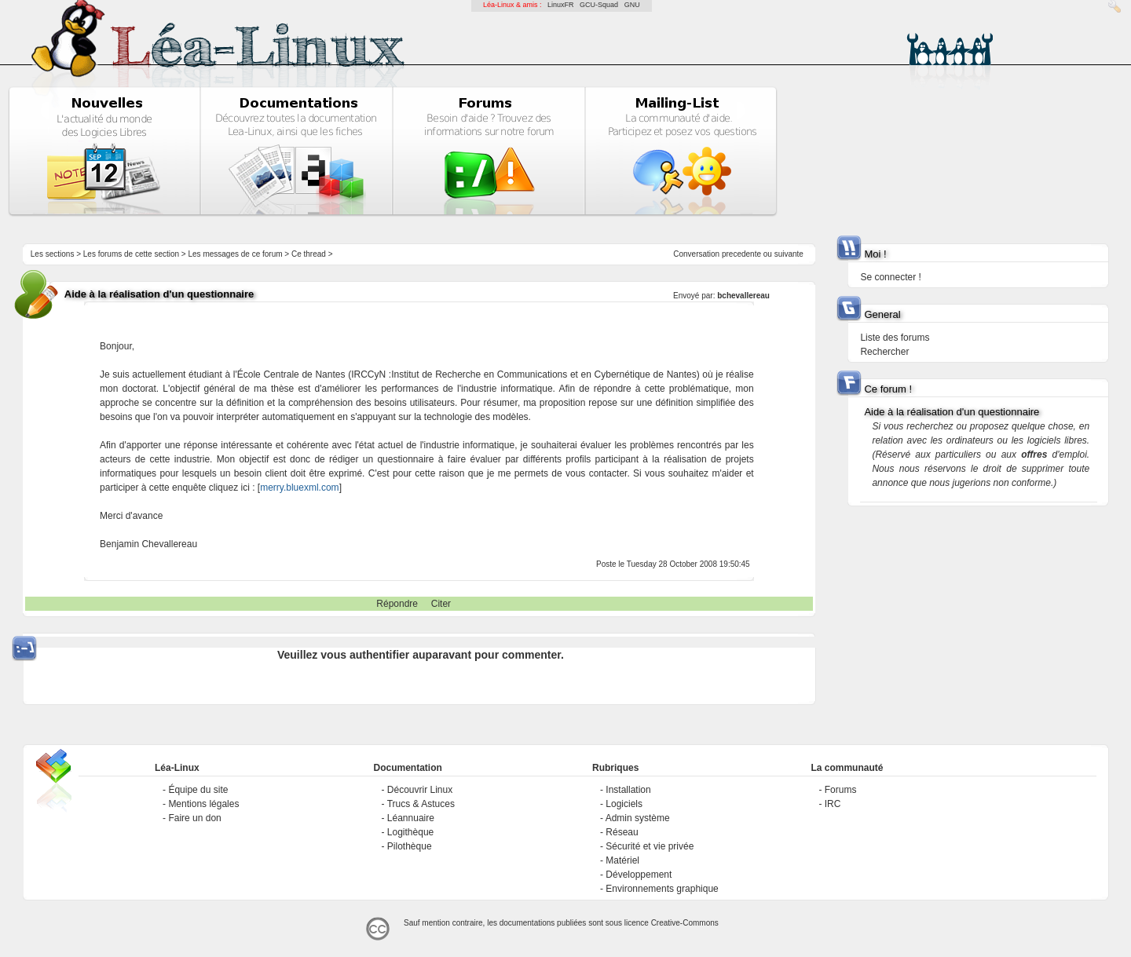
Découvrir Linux (419, 789)
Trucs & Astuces (421, 803)
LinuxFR (560, 5)
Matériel (622, 860)
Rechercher (884, 351)
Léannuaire (410, 818)
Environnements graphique (662, 888)
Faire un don (194, 818)
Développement (639, 874)
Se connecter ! (890, 277)
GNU (632, 5)
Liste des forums (894, 337)
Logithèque (410, 832)
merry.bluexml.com (299, 487)
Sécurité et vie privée (650, 846)
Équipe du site (198, 789)
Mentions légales (203, 803)
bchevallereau (743, 295)
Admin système (638, 818)
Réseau (622, 832)
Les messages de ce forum (235, 254)
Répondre (397, 603)
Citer (441, 603)
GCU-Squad (599, 5)
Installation (628, 789)
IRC (833, 803)
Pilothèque (409, 846)
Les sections (53, 254)
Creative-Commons (685, 923)
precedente (741, 254)
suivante (788, 254)
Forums (841, 789)
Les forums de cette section (131, 254)
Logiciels (624, 803)
